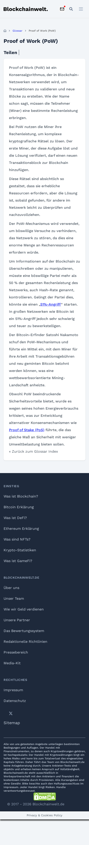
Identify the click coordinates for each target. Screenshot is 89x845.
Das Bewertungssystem (24, 631)
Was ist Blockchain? (21, 496)
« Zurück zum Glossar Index (33, 451)
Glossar (17, 30)
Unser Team (14, 598)
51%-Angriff (50, 304)
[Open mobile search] (71, 9)
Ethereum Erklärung (21, 528)
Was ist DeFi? (15, 518)
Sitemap (12, 722)
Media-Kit (12, 663)
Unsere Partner (17, 620)
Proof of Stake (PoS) (26, 430)
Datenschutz (15, 701)
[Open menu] (80, 8)
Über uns (11, 588)
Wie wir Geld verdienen (24, 609)
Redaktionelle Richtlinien (25, 641)
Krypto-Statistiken (20, 550)
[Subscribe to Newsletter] (62, 9)
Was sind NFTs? (17, 539)
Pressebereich (16, 652)
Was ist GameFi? (18, 561)
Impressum (13, 690)
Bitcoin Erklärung (19, 507)
